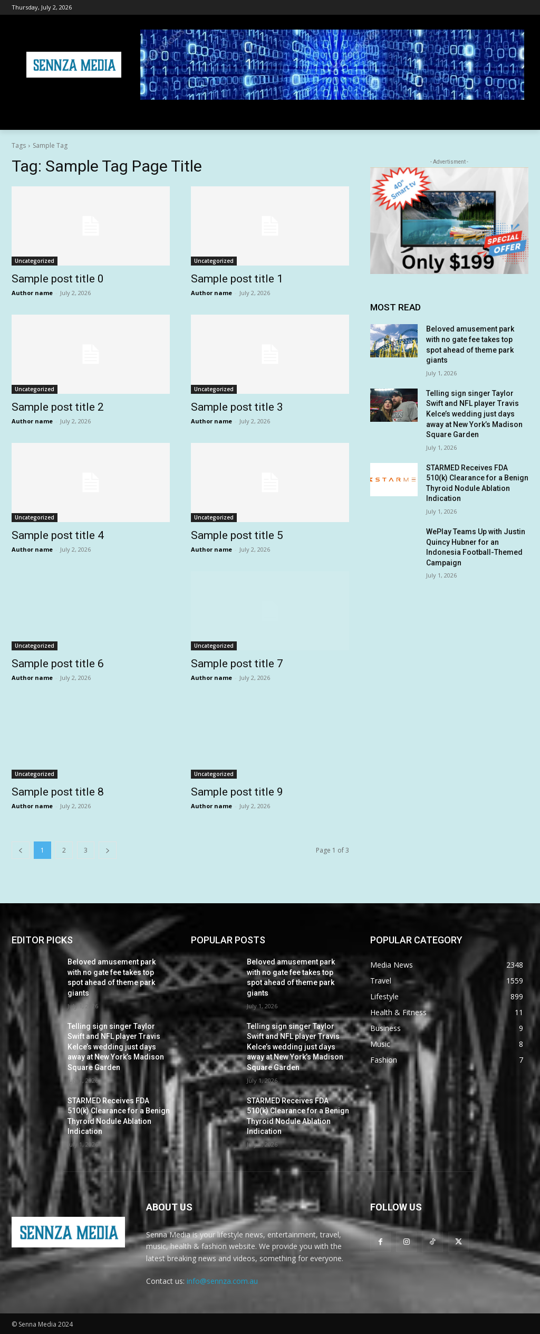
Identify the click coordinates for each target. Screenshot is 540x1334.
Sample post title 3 (237, 407)
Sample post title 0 (58, 278)
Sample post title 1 (237, 278)
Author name (32, 293)
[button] (515, 117)
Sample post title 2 (58, 407)
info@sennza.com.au (222, 1281)
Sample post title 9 (237, 792)
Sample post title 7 (237, 663)
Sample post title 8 (58, 792)
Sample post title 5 (237, 535)
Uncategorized (34, 260)
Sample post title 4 (58, 535)
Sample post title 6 (58, 663)
